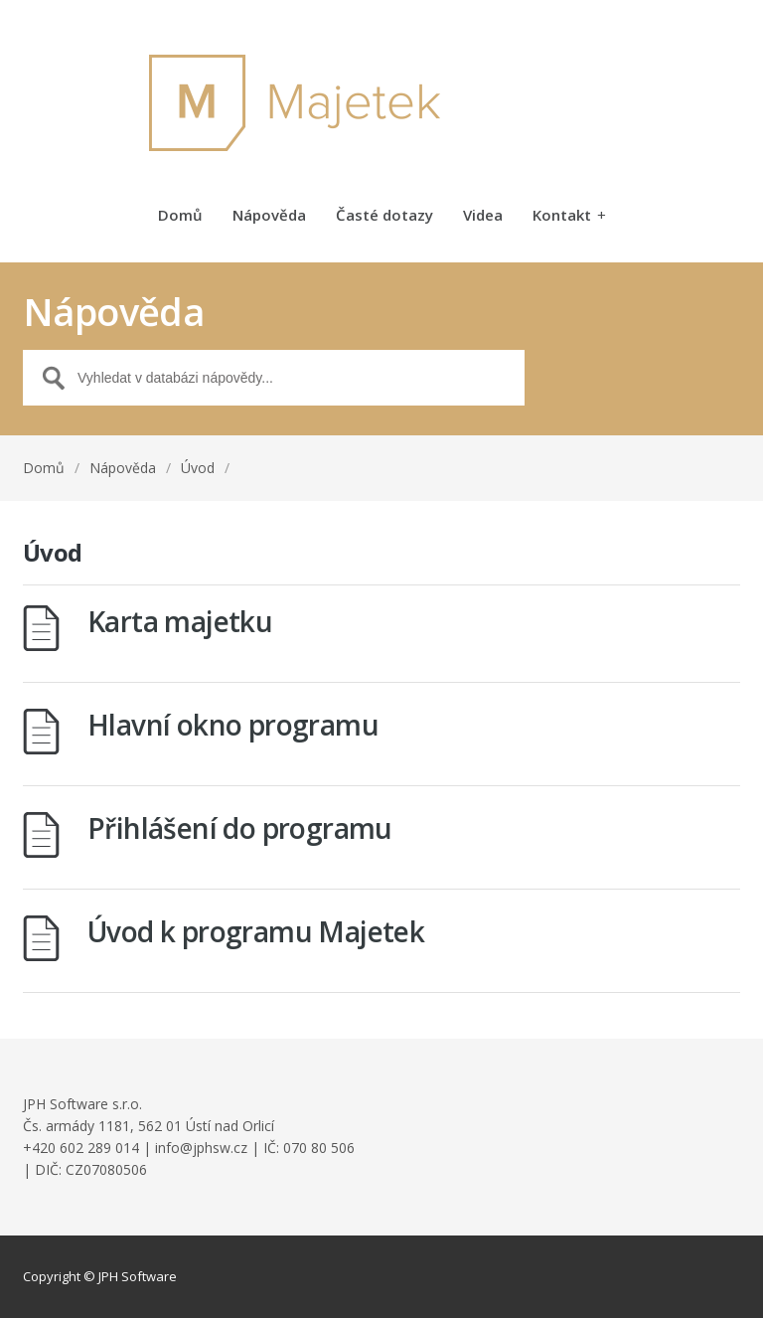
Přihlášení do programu (239, 828)
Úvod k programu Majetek (255, 931)
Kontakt (569, 216)
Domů (180, 216)
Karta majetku (179, 621)
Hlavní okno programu (233, 724)
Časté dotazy (384, 216)
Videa (483, 216)
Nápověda (269, 216)
